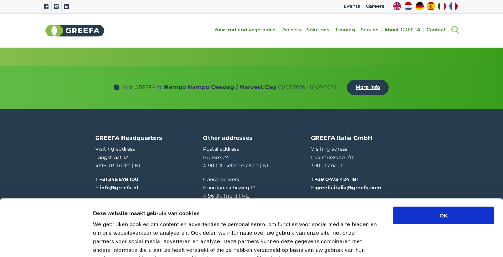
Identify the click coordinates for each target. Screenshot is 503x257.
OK (444, 171)
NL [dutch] (408, 6)
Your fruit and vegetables (246, 30)
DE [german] (420, 6)
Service (371, 30)
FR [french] (453, 6)
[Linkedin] (66, 6)
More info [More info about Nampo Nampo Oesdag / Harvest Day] (369, 85)
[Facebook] (46, 6)
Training (347, 30)
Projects (293, 30)
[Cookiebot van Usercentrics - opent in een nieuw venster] (46, 243)
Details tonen (384, 243)
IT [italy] (442, 6)
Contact (438, 30)
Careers (375, 6)
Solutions (320, 30)
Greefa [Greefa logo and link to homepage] (75, 30)
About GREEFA (404, 30)
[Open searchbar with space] (455, 30)
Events (352, 6)
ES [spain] (431, 6)
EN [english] (397, 6)
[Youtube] (56, 6)
